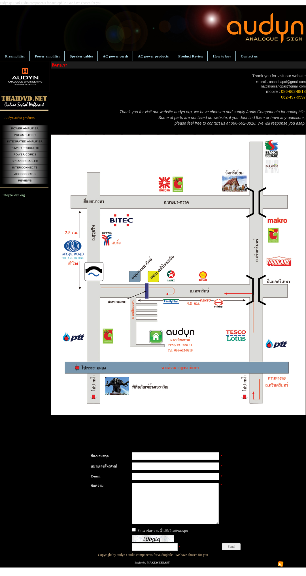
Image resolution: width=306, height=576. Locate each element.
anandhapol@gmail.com (287, 82)
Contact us (249, 56)
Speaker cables (81, 56)
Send (231, 555)
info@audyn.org (14, 195)
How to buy (222, 56)
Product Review (190, 56)
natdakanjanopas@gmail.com (283, 86)
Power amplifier (47, 56)
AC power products (153, 56)
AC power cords (115, 56)
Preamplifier (15, 56)
